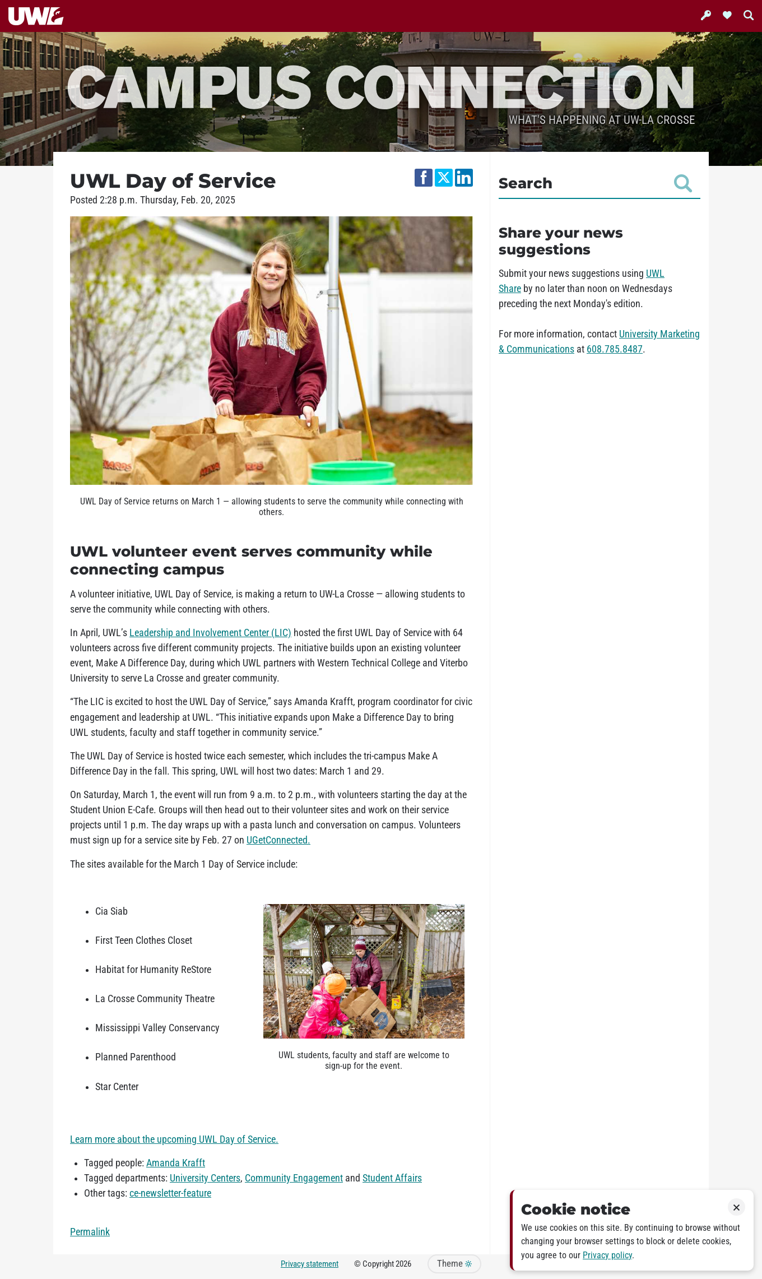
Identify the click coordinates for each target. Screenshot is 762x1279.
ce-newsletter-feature (170, 1193)
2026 (403, 1264)
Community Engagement (294, 1178)
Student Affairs (392, 1178)
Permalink (90, 1232)
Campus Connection (381, 85)
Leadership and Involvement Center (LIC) (210, 632)
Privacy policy (607, 1255)
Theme (454, 1263)
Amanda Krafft (175, 1163)
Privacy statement (309, 1264)
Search (595, 183)
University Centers (205, 1178)
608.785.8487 (615, 349)
